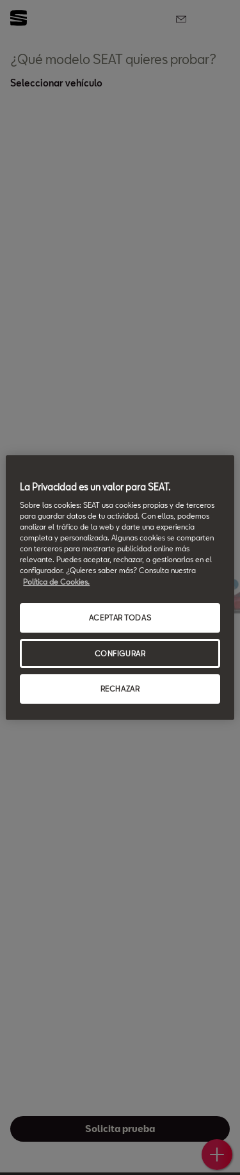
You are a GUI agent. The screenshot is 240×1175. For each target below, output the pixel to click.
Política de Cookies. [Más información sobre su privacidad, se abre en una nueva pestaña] (56, 582)
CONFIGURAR (120, 653)
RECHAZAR (120, 689)
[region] (120, 587)
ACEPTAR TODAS (120, 617)
